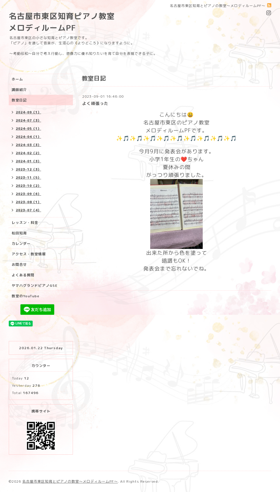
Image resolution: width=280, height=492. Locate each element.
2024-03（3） (28, 145)
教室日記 (19, 100)
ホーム (17, 79)
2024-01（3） (28, 161)
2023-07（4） (28, 210)
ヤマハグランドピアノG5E (34, 285)
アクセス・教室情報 (29, 254)
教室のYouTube (25, 296)
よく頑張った (95, 103)
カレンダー (21, 243)
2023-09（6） (28, 193)
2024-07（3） (28, 120)
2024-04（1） (28, 136)
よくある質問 (23, 275)
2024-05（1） (28, 128)
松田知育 (19, 233)
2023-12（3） (28, 169)
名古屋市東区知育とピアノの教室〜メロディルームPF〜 (70, 481)
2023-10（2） (28, 185)
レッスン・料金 (25, 222)
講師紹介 (19, 89)
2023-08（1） (28, 202)
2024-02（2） (28, 153)
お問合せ (19, 264)
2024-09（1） (28, 112)
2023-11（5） (28, 177)
